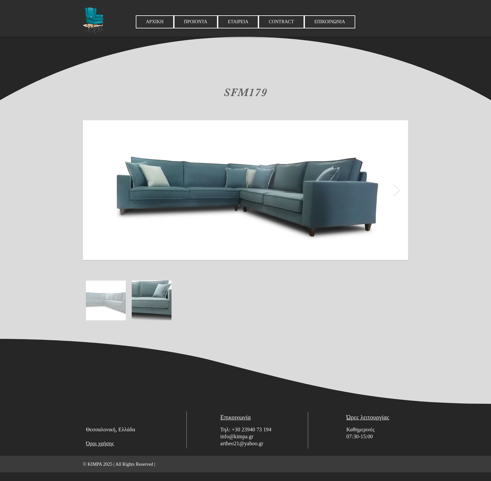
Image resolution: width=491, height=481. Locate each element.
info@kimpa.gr (236, 436)
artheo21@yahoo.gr (241, 443)
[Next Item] (396, 190)
